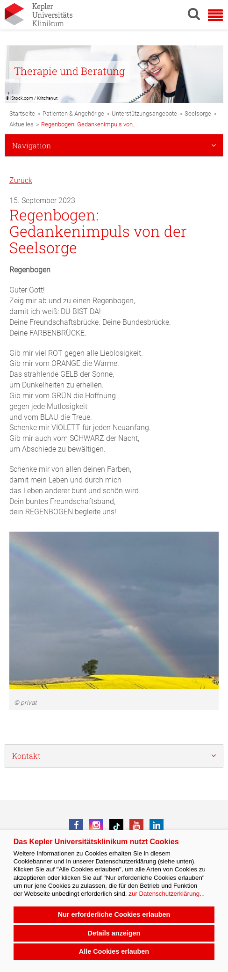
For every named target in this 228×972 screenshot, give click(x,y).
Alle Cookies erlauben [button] (114, 951)
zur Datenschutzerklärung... (166, 893)
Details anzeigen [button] (114, 933)
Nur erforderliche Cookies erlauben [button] (114, 914)
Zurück (20, 180)
